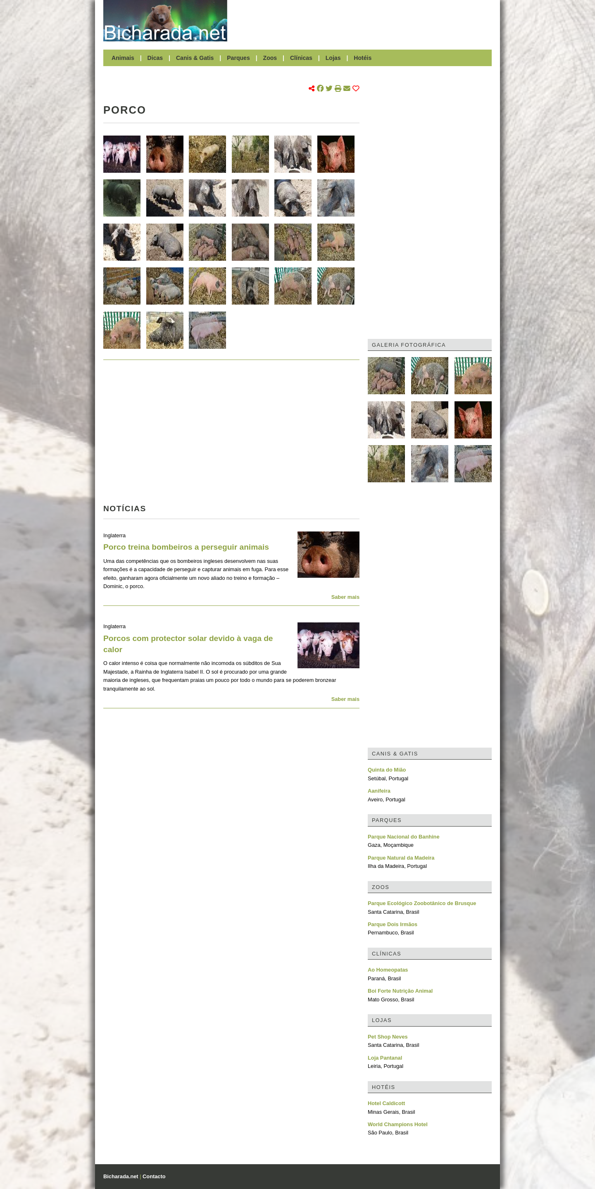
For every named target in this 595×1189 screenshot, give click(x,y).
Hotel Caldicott (386, 1103)
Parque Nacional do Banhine (404, 837)
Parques (238, 58)
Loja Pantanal (385, 1058)
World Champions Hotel (398, 1124)
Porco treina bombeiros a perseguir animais (186, 547)
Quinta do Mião (387, 770)
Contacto (154, 1176)
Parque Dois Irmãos (392, 924)
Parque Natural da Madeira (401, 858)
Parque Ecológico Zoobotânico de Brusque (422, 903)
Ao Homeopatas (388, 970)
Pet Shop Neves (388, 1037)
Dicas (155, 58)
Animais (123, 58)
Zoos (270, 58)
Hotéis (362, 58)
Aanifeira (379, 791)
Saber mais (345, 597)
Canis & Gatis (195, 58)
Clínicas (301, 58)
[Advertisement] (364, 20)
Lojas (333, 58)
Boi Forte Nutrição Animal (400, 991)
